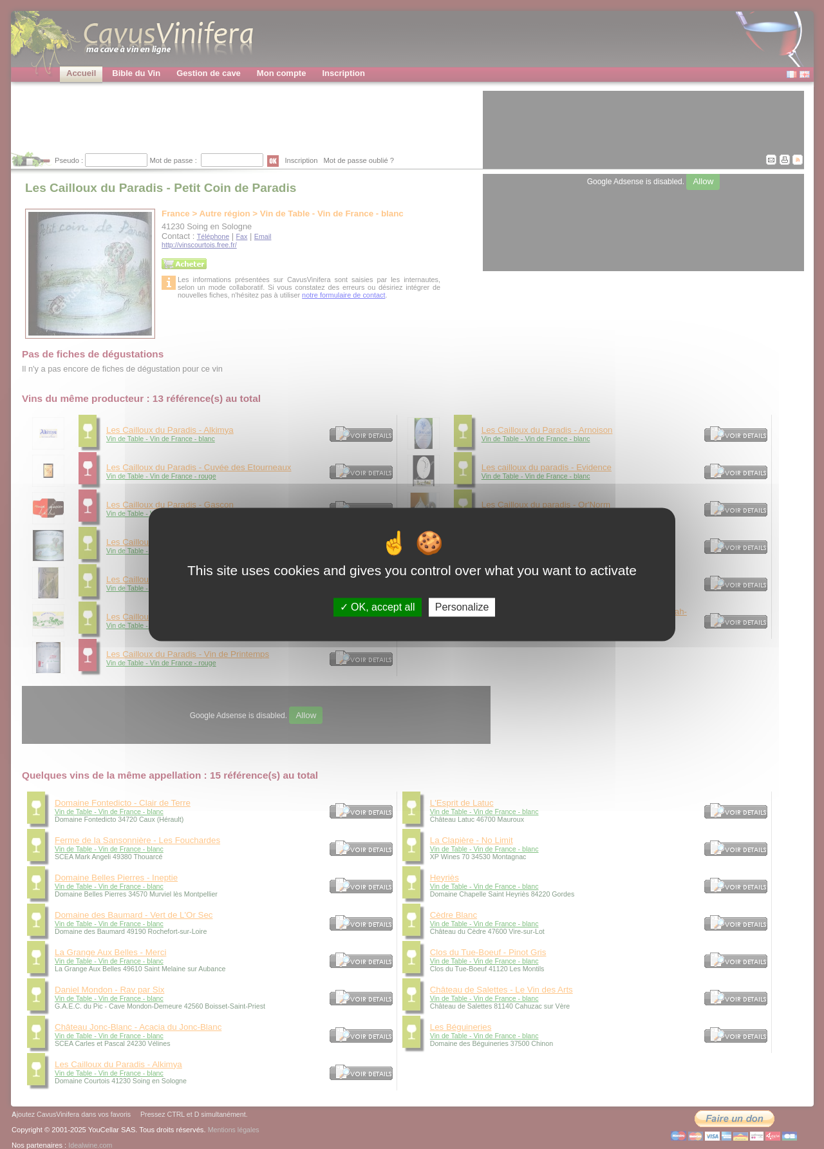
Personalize (462, 607)
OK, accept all (377, 607)
